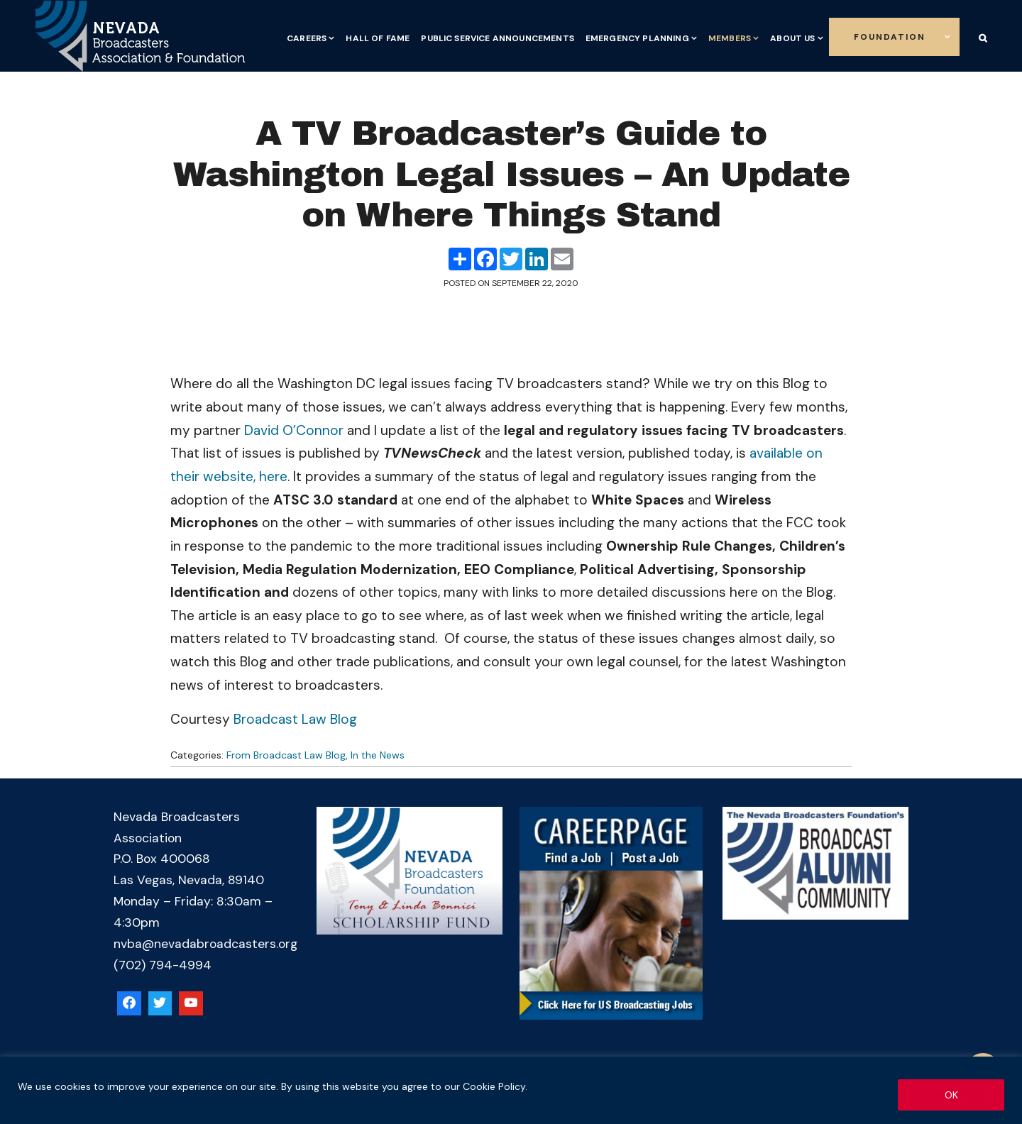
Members (729, 38)
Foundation (889, 37)
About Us (792, 38)
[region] (511, 1090)
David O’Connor (294, 430)
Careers (306, 38)
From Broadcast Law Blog (286, 755)
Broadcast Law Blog (295, 719)
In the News (378, 755)
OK (951, 1095)
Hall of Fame (378, 38)
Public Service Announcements (497, 38)
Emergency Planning (637, 38)
